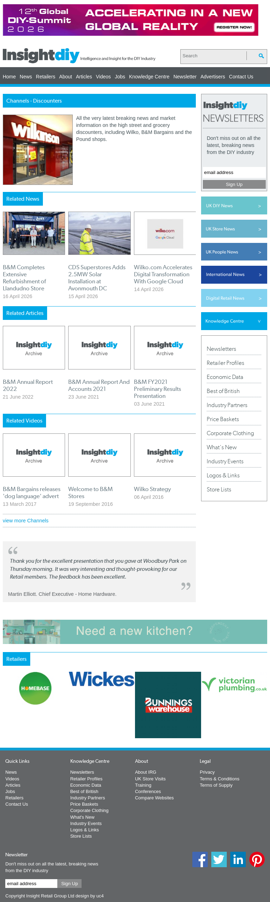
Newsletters (221, 348)
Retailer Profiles (225, 362)
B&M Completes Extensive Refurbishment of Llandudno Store (24, 278)
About (65, 76)
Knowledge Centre (149, 76)
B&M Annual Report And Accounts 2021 (99, 385)
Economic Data (225, 376)
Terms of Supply (216, 785)
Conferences (148, 791)
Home (9, 76)
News (26, 76)
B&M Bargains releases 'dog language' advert (31, 492)
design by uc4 (90, 895)
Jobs (120, 76)
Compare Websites (154, 797)
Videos (103, 76)
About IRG (145, 772)
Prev (7, 730)
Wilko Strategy (152, 488)
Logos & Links (223, 475)
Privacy (207, 772)
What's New (222, 447)
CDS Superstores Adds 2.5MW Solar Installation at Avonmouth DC (97, 278)
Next (203, 730)
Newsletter (185, 76)
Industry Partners (227, 404)
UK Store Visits (150, 778)
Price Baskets (223, 419)
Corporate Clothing (230, 433)
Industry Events (225, 461)
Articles (84, 76)
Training (143, 785)
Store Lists (219, 489)
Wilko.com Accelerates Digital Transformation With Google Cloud (163, 274)
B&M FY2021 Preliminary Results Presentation (157, 388)
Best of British (223, 390)
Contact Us (241, 76)
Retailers (45, 76)
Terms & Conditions (219, 778)
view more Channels (26, 520)
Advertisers (212, 76)
